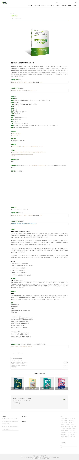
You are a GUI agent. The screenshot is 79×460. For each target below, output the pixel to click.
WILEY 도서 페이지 (16, 133)
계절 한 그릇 (13, 366)
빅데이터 (71, 420)
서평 (62, 420)
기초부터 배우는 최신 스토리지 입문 (17, 363)
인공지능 (73, 434)
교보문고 (14, 82)
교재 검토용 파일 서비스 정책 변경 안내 (10, 421)
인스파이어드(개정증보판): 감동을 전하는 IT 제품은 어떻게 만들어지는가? (29, 152)
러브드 (13, 155)
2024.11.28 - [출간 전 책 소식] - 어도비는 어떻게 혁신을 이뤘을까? (27, 146)
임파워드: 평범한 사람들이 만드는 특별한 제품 (22, 154)
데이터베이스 (63, 432)
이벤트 (57, 5)
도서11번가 (20, 82)
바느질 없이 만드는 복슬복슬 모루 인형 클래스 (19, 362)
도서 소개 (43, 5)
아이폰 (67, 436)
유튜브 (16, 346)
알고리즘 (74, 426)
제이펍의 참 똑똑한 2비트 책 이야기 (22, 398)
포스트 (12, 346)
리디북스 (24, 90)
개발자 (66, 420)
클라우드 (75, 428)
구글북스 (19, 90)
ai (68, 434)
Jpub (66, 422)
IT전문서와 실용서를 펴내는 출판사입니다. (21, 400)
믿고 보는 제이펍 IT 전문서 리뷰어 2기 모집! (10, 426)
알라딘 (25, 82)
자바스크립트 (73, 436)
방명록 (74, 5)
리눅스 (75, 432)
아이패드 (63, 424)
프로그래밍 (68, 426)
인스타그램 (21, 346)
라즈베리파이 (63, 434)
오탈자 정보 (63, 5)
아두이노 (71, 422)
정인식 (62, 436)
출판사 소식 (37, 5)
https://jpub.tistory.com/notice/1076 (38, 165)
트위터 (25, 346)
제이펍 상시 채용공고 (6, 423)
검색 (75, 2)
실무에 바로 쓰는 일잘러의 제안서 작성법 (18, 365)
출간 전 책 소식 (50, 5)
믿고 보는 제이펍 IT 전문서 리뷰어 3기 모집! (10, 418)
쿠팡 (41, 82)
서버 (62, 422)
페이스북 (30, 346)
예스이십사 (30, 82)
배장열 (62, 426)
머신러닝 (70, 432)
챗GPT (68, 424)
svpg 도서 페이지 (16, 135)
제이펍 (62, 430)
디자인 (62, 418)
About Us (30, 5)
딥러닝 (72, 424)
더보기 (12, 340)
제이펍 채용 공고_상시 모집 (7, 429)
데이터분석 (69, 428)
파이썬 (67, 418)
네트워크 (63, 428)
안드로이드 (73, 430)
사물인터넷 (73, 418)
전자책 (69, 5)
